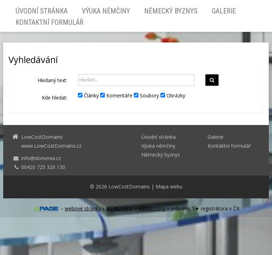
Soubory (146, 95)
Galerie (224, 11)
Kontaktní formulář (50, 22)
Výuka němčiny (106, 11)
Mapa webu (168, 186)
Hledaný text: (52, 80)
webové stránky (83, 208)
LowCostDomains (129, 186)
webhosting (151, 208)
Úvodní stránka (42, 11)
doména (123, 208)
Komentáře (116, 95)
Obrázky (172, 95)
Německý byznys (171, 11)
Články (88, 95)
